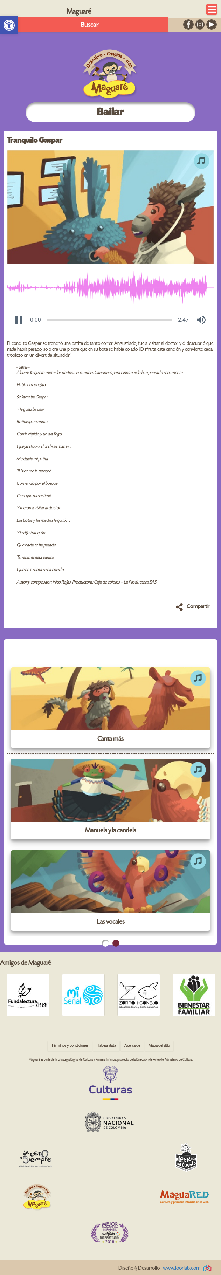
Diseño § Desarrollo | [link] (166, 1268)
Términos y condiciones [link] (69, 1045)
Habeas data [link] (106, 1045)
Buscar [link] (90, 25)
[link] (9, 25)
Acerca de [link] (132, 1045)
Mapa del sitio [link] (159, 1045)
